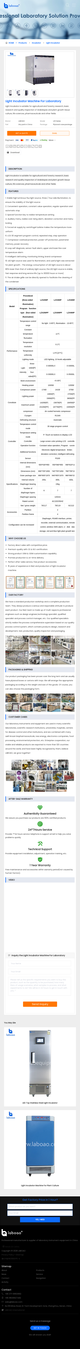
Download (13, 152)
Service (39, 1274)
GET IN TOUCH (40, 1328)
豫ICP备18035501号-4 (11, 1258)
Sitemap (20, 1254)
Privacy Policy (8, 1254)
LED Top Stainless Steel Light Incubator (40, 1103)
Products (23, 43)
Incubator (36, 43)
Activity (5, 1282)
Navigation (41, 1278)
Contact (5, 1278)
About (4, 1270)
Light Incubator (53, 43)
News (4, 1274)
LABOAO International (14, 1310)
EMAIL (54, 133)
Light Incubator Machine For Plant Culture (40, 1185)
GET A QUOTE (22, 133)
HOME (13, 43)
